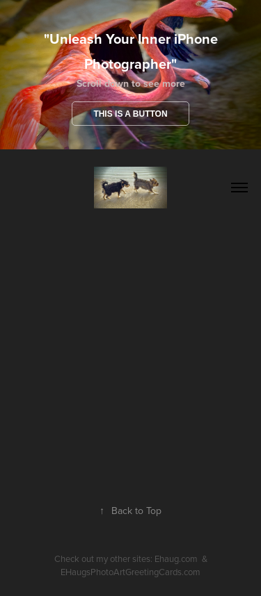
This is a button (130, 114)
